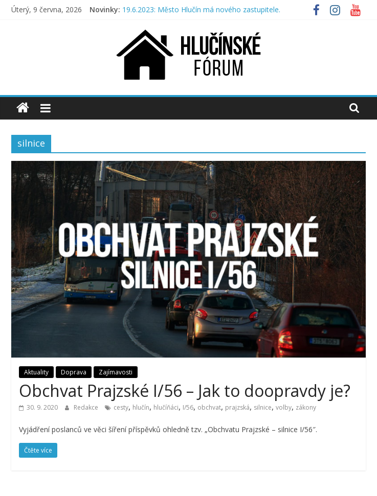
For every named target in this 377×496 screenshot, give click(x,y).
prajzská (237, 407)
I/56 (188, 407)
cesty (121, 407)
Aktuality (36, 372)
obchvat (209, 407)
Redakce (87, 407)
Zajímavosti (115, 372)
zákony (306, 407)
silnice (263, 407)
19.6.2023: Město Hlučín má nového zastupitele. (201, 9)
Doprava (73, 372)
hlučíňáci (166, 407)
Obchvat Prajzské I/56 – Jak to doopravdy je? (184, 390)
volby (284, 407)
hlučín (140, 407)
